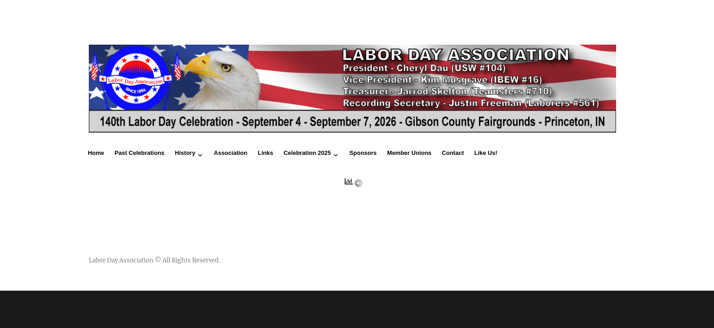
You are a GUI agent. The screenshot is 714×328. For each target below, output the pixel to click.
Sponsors (363, 152)
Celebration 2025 (307, 152)
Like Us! (485, 152)
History (185, 152)
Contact (453, 152)
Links (265, 152)
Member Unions (409, 152)
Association (231, 152)
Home (96, 152)
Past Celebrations (140, 152)
